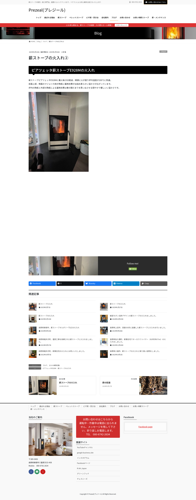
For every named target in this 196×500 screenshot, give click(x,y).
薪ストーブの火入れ (118, 304)
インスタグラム (83, 458)
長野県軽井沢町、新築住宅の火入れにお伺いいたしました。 (62, 351)
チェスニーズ (82, 479)
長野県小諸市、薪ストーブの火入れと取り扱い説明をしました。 (135, 351)
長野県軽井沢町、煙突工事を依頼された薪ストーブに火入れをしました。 (66, 340)
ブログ (163, 51)
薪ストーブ (58, 406)
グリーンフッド (83, 473)
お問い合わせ (124, 406)
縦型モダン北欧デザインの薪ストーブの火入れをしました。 (133, 315)
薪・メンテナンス (37, 409)
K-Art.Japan (82, 468)
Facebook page (145, 426)
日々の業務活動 (54, 365)
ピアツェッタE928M (49, 368)
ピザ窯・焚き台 (89, 406)
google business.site (85, 452)
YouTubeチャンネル (85, 447)
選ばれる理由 (44, 406)
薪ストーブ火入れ (45, 304)
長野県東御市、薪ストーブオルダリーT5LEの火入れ (59, 327)
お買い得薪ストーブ (140, 406)
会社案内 (102, 406)
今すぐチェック (121, 25)
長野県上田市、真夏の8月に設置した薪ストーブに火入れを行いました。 (138, 327)
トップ (33, 406)
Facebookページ (83, 463)
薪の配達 (106, 382)
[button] (98, 427)
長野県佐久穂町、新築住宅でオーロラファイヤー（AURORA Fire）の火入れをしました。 (138, 340)
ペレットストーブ (73, 406)
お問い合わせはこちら (155, 2)
